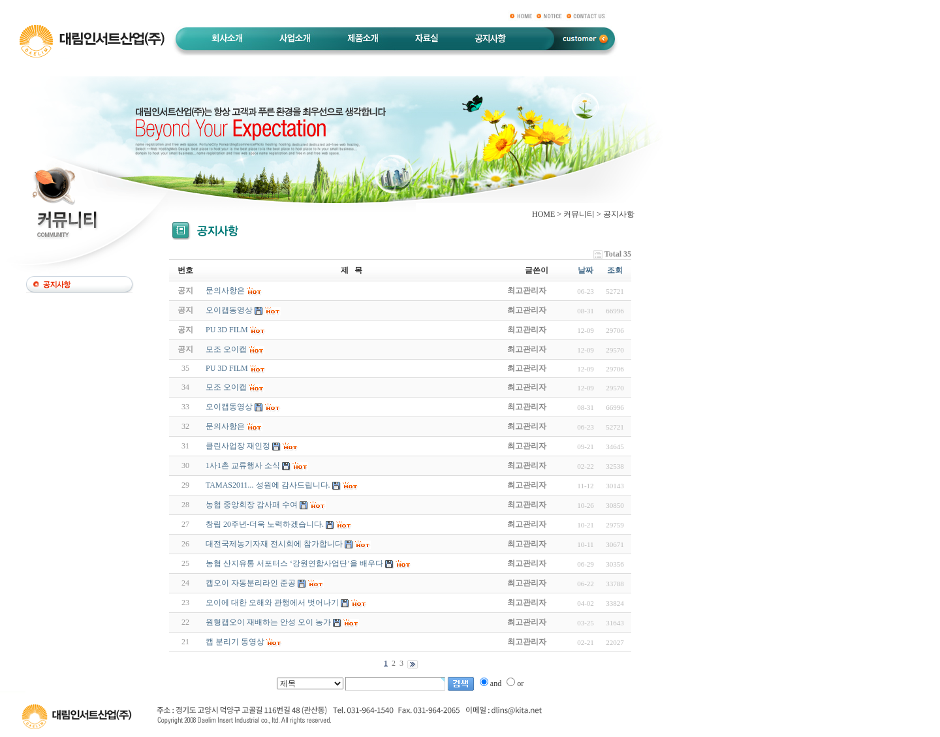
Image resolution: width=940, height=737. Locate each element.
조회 (615, 270)
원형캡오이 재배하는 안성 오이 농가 (268, 622)
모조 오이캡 (226, 387)
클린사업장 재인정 (238, 445)
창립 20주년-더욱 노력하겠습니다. (265, 524)
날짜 (585, 270)
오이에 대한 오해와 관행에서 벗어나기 (272, 602)
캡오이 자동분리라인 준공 (251, 583)
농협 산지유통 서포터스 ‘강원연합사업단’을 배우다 (294, 563)
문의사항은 (225, 426)
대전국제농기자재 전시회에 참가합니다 (274, 543)
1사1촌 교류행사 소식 (243, 465)
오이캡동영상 (229, 406)
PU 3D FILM (227, 368)
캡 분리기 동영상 (235, 641)
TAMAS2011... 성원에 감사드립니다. (268, 485)
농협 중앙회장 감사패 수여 (252, 504)
